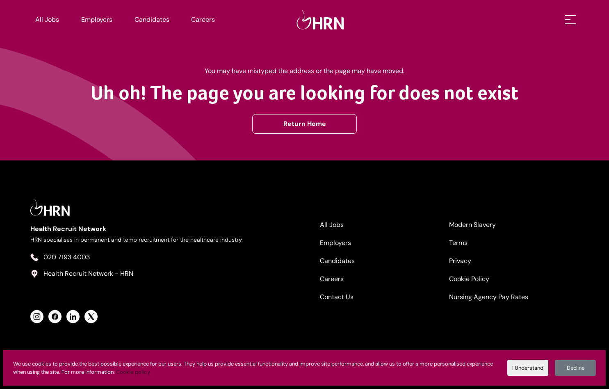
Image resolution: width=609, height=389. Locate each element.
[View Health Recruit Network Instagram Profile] (36, 316)
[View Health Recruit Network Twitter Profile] (91, 316)
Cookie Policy (469, 279)
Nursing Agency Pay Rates (488, 297)
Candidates (152, 19)
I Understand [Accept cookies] (527, 367)
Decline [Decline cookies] (575, 367)
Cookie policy (133, 371)
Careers (203, 19)
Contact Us (337, 297)
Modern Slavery (472, 224)
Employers (96, 19)
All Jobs (47, 19)
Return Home (304, 123)
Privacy (460, 260)
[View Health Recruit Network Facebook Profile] (55, 316)
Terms (458, 242)
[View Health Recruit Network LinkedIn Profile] (73, 316)
